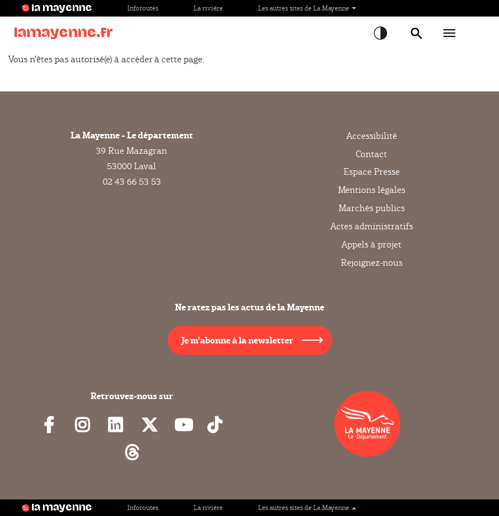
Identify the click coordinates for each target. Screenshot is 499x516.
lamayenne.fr (63, 32)
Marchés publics (372, 208)
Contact (371, 154)
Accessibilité (371, 136)
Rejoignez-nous (372, 262)
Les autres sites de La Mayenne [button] (307, 8)
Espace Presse (372, 171)
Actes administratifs (371, 226)
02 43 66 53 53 (132, 181)
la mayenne (61, 8)
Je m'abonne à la (237, 340)
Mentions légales (371, 190)
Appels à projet (371, 244)
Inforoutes (142, 8)
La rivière (208, 8)
